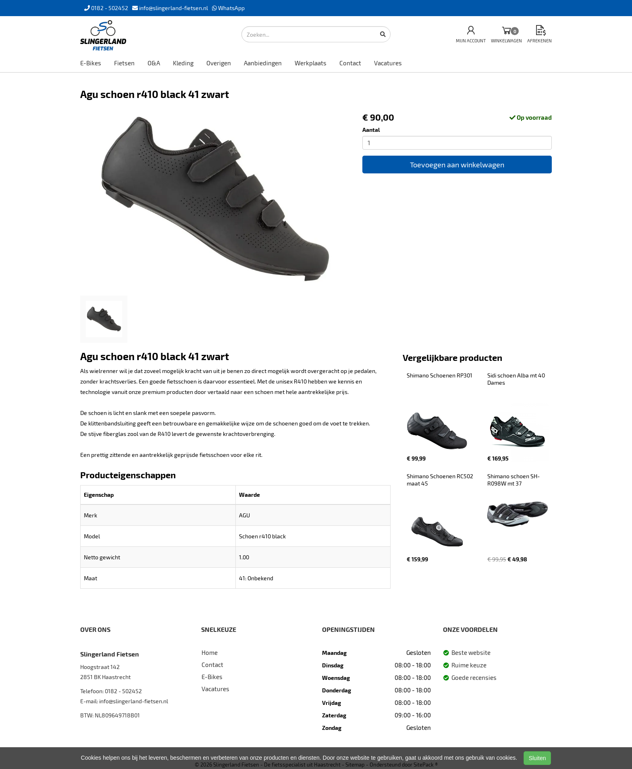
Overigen (218, 63)
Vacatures (388, 63)
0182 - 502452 (123, 691)
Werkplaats (310, 63)
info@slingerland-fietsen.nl (133, 701)
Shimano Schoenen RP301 (439, 375)
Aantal (371, 129)
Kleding (183, 63)
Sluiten (537, 758)
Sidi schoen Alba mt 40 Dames (516, 379)
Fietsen (124, 63)
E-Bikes (90, 63)
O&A (154, 63)
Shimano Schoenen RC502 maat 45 (440, 480)
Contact (350, 63)
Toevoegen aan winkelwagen (457, 164)
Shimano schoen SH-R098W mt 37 (513, 480)
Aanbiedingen (263, 63)
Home (210, 652)
